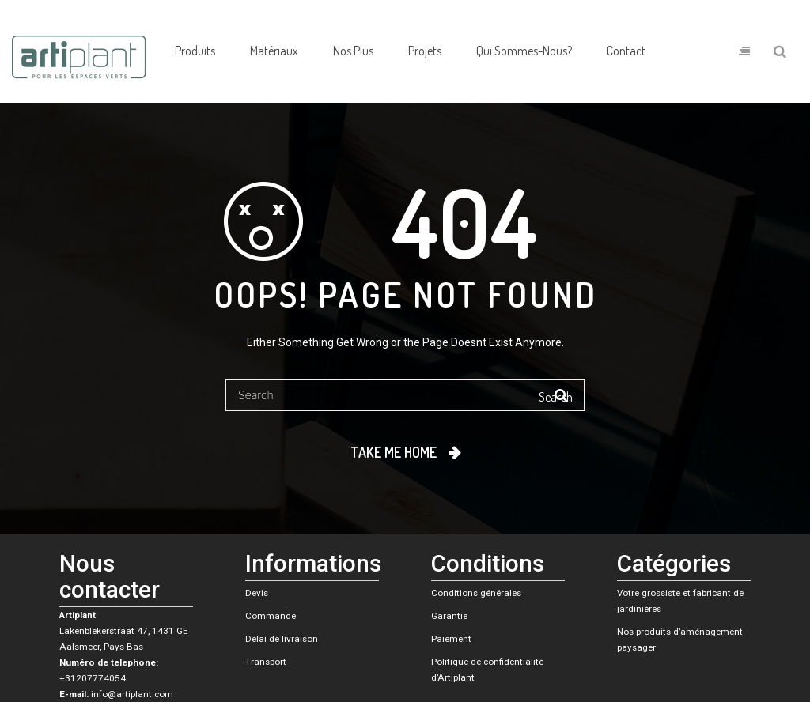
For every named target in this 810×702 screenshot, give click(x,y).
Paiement (451, 638)
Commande (270, 615)
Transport (265, 661)
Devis (256, 592)
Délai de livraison (281, 638)
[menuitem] (195, 51)
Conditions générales (476, 592)
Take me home (393, 452)
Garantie (449, 615)
